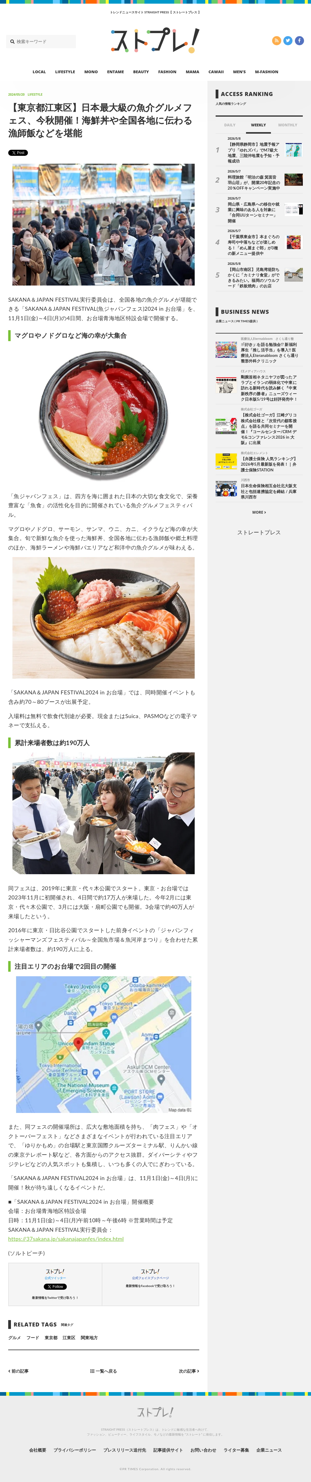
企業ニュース (269, 1450)
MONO (91, 71)
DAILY (229, 125)
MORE (259, 511)
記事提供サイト (168, 1450)
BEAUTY (141, 71)
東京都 (51, 1337)
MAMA (192, 71)
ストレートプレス (259, 531)
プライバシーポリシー (74, 1450)
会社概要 (37, 1450)
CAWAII (216, 71)
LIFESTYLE (65, 71)
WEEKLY (258, 125)
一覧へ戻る (103, 1371)
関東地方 (89, 1337)
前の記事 (18, 1371)
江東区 (69, 1337)
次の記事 (189, 1371)
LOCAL (39, 71)
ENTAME (115, 71)
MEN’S (239, 71)
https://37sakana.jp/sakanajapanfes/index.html (66, 1238)
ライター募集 (236, 1450)
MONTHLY (287, 125)
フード (32, 1337)
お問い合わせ (203, 1450)
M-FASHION (267, 71)
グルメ (14, 1337)
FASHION (167, 71)
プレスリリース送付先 (124, 1450)
